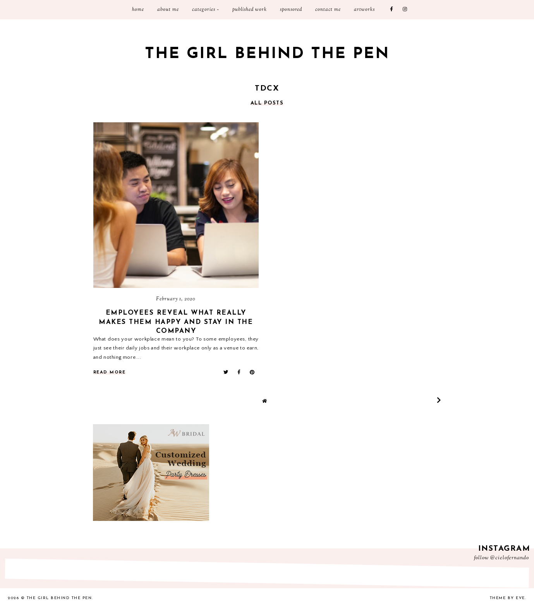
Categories (203, 9)
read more (109, 372)
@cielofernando (509, 558)
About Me (168, 9)
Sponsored (291, 9)
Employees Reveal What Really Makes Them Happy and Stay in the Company (176, 322)
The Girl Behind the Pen (267, 54)
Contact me (328, 9)
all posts (267, 103)
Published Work (249, 9)
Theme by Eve (507, 598)
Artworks (364, 9)
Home (138, 9)
